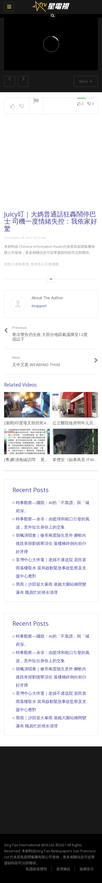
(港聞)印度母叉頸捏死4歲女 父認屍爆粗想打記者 (48, 422)
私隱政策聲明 (36, 868)
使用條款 (63, 868)
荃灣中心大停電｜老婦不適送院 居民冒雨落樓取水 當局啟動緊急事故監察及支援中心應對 (51, 568)
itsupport (39, 305)
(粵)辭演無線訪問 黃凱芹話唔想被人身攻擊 (44, 459)
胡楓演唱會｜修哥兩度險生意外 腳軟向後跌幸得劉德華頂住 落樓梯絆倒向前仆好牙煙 (51, 543)
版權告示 (87, 868)
